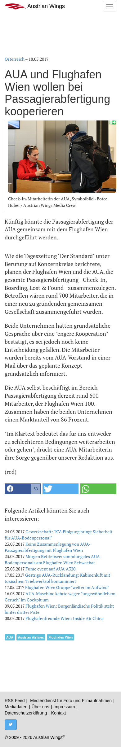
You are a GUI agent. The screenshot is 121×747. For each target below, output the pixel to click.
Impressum (64, 706)
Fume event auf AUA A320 (50, 569)
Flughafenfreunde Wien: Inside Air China (64, 618)
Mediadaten (16, 706)
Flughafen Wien (60, 637)
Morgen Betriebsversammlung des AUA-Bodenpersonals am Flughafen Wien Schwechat (53, 559)
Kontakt (58, 712)
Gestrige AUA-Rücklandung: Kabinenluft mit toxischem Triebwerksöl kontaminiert (57, 578)
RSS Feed (15, 700)
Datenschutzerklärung (26, 712)
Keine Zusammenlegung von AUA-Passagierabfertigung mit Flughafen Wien (48, 547)
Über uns (40, 706)
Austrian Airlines (31, 637)
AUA (9, 637)
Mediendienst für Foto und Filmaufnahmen (71, 700)
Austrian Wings (35, 6)
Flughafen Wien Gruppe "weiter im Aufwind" (67, 587)
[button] (23, 488)
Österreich (15, 59)
